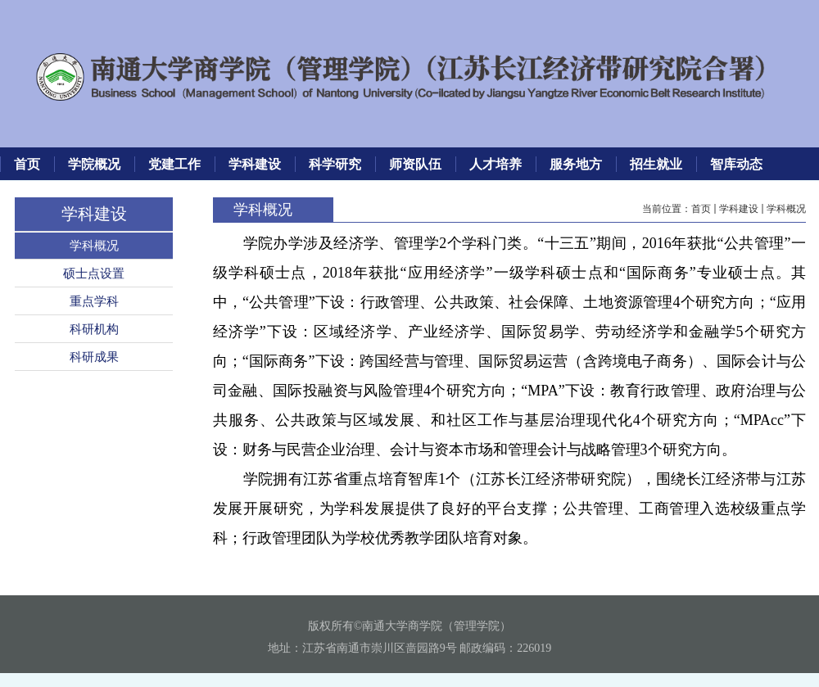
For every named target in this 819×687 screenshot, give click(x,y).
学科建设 (738, 209)
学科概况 (786, 209)
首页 (701, 209)
